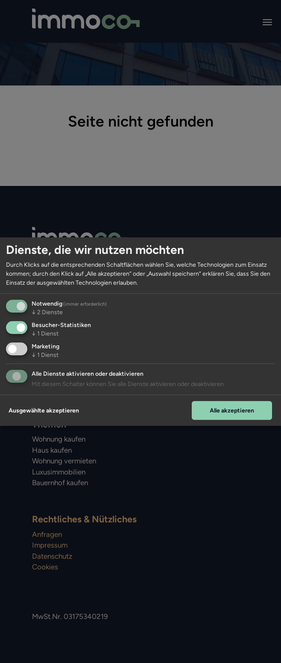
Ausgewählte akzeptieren (44, 410)
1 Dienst (45, 333)
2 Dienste (47, 312)
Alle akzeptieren (232, 410)
